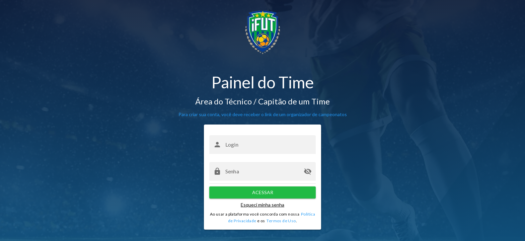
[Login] (268, 144)
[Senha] (262, 171)
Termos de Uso (281, 220)
